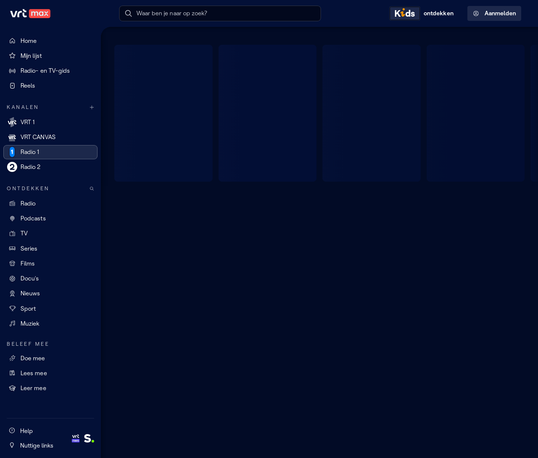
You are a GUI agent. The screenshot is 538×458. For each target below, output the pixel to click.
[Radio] (50, 203)
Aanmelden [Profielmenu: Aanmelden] (494, 13)
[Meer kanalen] (92, 107)
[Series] (50, 248)
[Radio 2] (50, 167)
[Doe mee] (50, 358)
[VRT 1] (50, 122)
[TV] (50, 233)
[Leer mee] (50, 388)
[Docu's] (50, 279)
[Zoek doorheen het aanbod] (92, 188)
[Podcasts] (50, 218)
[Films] (50, 263)
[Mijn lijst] (50, 55)
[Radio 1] (50, 152)
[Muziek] (50, 323)
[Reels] (50, 86)
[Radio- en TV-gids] (50, 71)
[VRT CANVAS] (50, 137)
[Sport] (50, 308)
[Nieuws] (50, 293)
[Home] (50, 41)
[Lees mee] (50, 373)
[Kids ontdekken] (423, 13)
